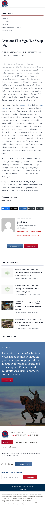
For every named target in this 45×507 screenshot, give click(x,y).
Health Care (5, 21)
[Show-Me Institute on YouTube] (12, 464)
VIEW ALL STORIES (9, 336)
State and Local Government (10, 27)
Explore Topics (21, 442)
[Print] (40, 208)
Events (3, 447)
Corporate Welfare (7, 30)
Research (33, 442)
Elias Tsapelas (21, 312)
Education (4, 18)
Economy (4, 24)
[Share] (5, 208)
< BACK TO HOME (14, 246)
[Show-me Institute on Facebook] (2, 464)
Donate (7, 380)
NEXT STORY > (31, 246)
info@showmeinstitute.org (23, 500)
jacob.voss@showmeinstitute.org (29, 235)
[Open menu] (42, 4)
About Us (12, 447)
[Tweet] (14, 208)
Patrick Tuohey (22, 278)
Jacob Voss (7, 55)
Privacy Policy (22, 489)
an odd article (25, 105)
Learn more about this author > (29, 231)
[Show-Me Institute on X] (5, 464)
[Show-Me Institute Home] (4, 3)
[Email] (31, 208)
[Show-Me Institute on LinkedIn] (9, 464)
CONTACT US (24, 464)
